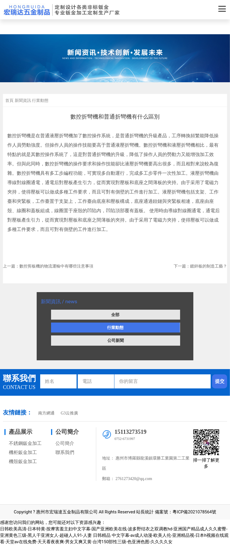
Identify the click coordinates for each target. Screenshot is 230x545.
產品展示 (20, 432)
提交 (219, 381)
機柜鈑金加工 (23, 452)
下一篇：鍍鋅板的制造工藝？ (200, 266)
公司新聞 (115, 340)
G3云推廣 (69, 413)
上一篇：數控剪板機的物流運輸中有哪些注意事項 (48, 266)
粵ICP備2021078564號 (194, 512)
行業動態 (115, 327)
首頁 (9, 100)
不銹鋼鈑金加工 (25, 443)
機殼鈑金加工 (23, 461)
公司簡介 (67, 432)
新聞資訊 (23, 100)
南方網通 (46, 413)
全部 (115, 314)
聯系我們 (64, 452)
